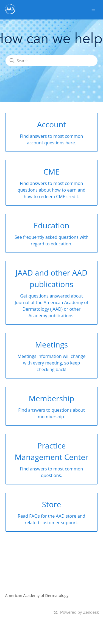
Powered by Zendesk (79, 612)
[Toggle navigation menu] (93, 10)
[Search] (51, 60)
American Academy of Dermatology (36, 595)
